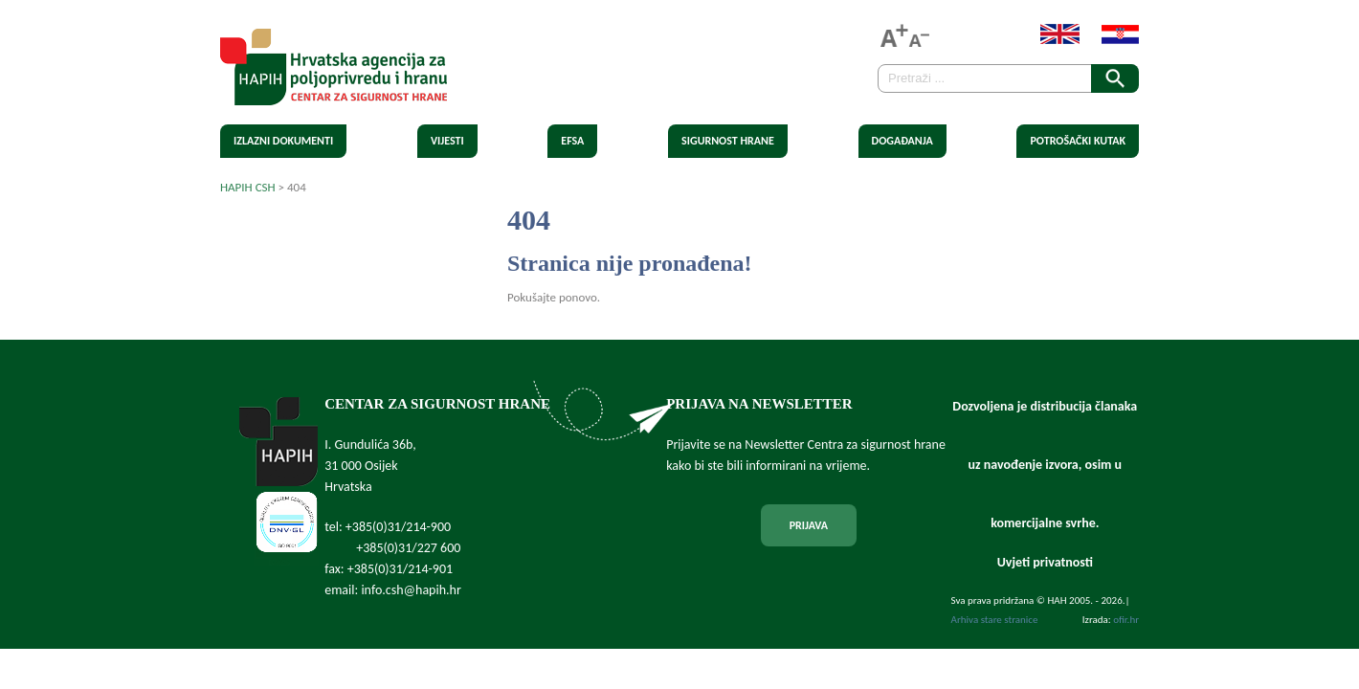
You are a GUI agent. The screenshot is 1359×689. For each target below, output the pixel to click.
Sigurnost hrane (727, 140)
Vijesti (447, 140)
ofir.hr (1126, 619)
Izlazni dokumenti (283, 140)
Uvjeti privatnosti (1045, 562)
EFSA (572, 140)
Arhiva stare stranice (994, 619)
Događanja (902, 140)
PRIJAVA (809, 525)
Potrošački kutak (1077, 140)
